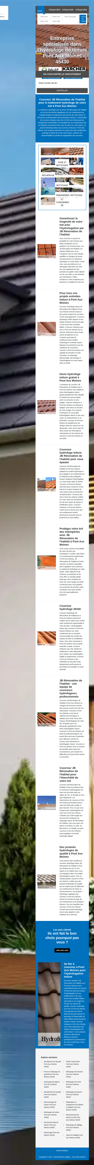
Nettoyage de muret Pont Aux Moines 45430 (73, 1084)
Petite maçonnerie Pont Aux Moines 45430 (73, 1064)
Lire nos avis (62, 950)
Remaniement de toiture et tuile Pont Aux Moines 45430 (73, 1117)
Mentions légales (64, 1157)
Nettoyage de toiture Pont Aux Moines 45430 (51, 1114)
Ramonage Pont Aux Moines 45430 (52, 1134)
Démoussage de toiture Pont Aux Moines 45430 (50, 1104)
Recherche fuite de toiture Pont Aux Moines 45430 (51, 1124)
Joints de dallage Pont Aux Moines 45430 (74, 1136)
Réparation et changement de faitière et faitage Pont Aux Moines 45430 (74, 1106)
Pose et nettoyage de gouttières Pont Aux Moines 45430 (52, 1074)
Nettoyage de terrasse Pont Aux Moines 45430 (74, 1074)
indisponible (54, 9)
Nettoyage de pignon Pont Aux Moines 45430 (52, 1084)
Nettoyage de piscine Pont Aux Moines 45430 (74, 1094)
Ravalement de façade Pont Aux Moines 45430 (52, 1064)
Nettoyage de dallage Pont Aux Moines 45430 (74, 1127)
